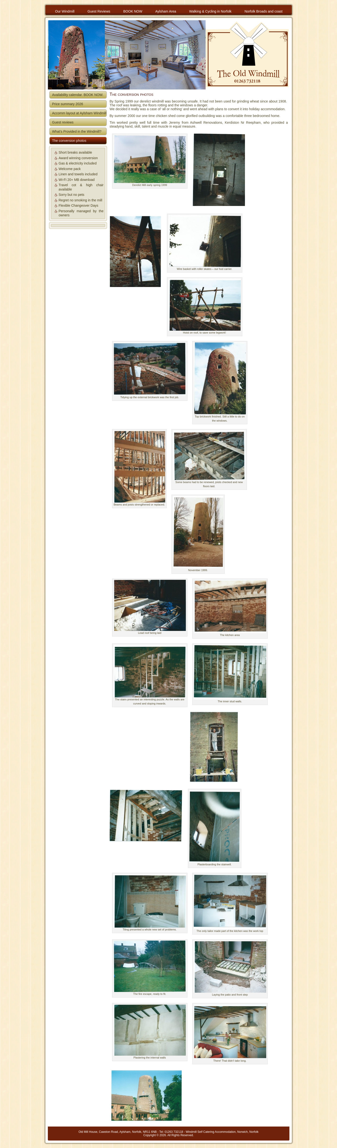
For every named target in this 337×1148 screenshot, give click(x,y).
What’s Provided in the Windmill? (76, 131)
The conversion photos (69, 141)
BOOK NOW (132, 11)
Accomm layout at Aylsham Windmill (79, 113)
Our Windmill (64, 11)
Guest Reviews (98, 11)
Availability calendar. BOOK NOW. (77, 95)
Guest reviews (63, 122)
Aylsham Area (165, 11)
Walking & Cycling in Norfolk (210, 11)
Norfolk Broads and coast (263, 11)
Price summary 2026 (67, 104)
